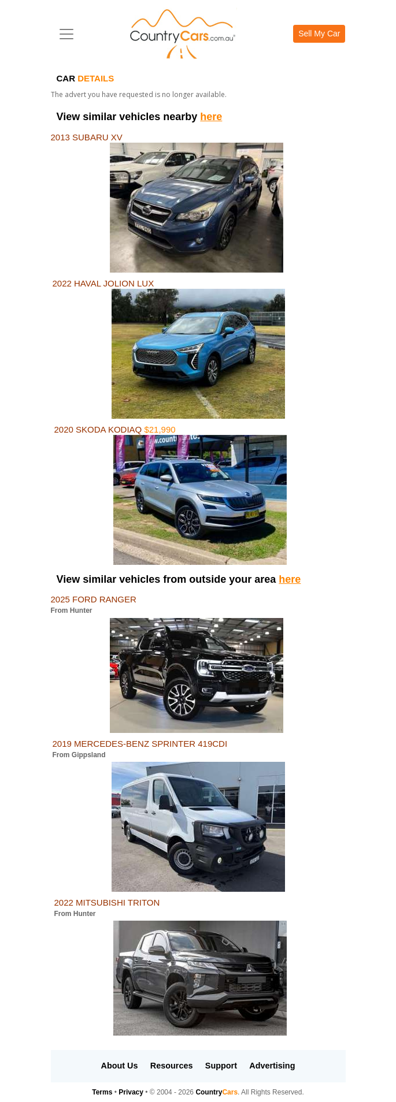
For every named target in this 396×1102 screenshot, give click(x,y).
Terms (102, 1092)
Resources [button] (171, 1065)
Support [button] (221, 1065)
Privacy (131, 1092)
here (211, 116)
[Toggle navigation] (66, 34)
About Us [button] (119, 1065)
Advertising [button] (272, 1065)
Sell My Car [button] (319, 33)
